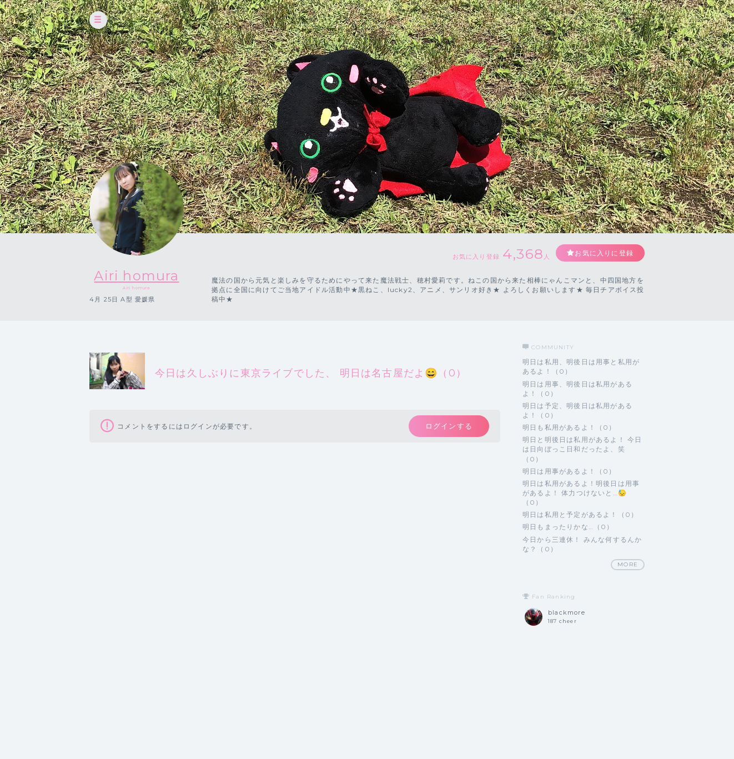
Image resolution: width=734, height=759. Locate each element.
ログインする (448, 425)
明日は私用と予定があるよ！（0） (580, 514)
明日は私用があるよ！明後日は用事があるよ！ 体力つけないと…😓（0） (581, 492)
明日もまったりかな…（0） (568, 526)
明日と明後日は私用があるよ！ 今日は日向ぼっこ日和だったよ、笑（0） (582, 449)
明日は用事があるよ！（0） (569, 471)
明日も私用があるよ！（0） (569, 427)
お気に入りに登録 (604, 253)
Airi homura (136, 276)
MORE (627, 564)
